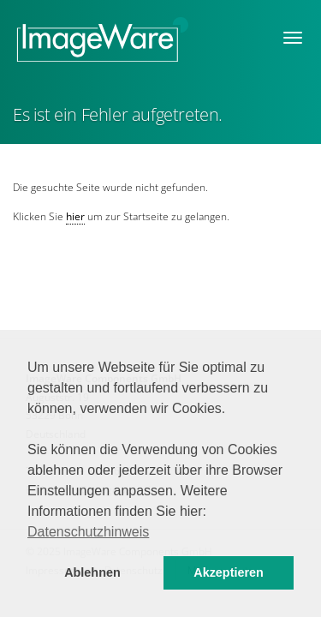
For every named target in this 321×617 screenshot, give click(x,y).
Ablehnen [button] (92, 572)
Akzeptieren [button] (228, 572)
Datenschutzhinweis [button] (88, 531)
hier (75, 216)
